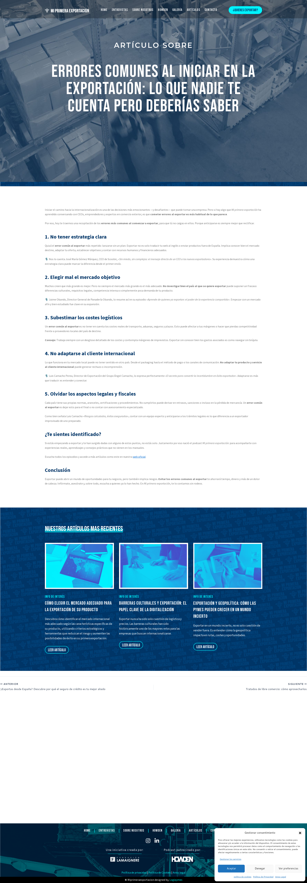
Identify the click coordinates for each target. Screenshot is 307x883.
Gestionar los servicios (230, 859)
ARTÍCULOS (193, 10)
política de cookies (242, 876)
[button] (300, 833)
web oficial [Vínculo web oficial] (139, 456)
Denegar (260, 868)
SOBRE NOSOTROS (142, 10)
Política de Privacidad (263, 876)
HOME (104, 10)
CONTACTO (211, 10)
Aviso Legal (280, 876)
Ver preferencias (288, 868)
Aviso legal (179, 873)
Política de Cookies (159, 873)
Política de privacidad (134, 873)
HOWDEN (163, 10)
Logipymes (175, 880)
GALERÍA (177, 10)
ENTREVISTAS (120, 10)
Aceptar (231, 868)
